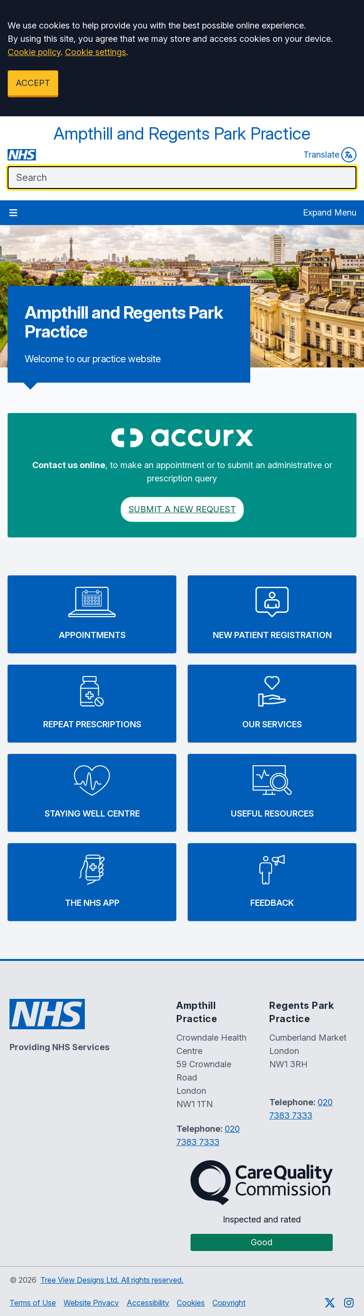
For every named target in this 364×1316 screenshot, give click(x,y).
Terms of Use (32, 1302)
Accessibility (148, 1302)
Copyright (229, 1302)
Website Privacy (91, 1302)
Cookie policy (34, 52)
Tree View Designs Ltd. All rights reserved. (111, 1280)
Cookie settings (95, 52)
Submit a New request (182, 509)
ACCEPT (33, 83)
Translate (329, 154)
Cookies (191, 1302)
